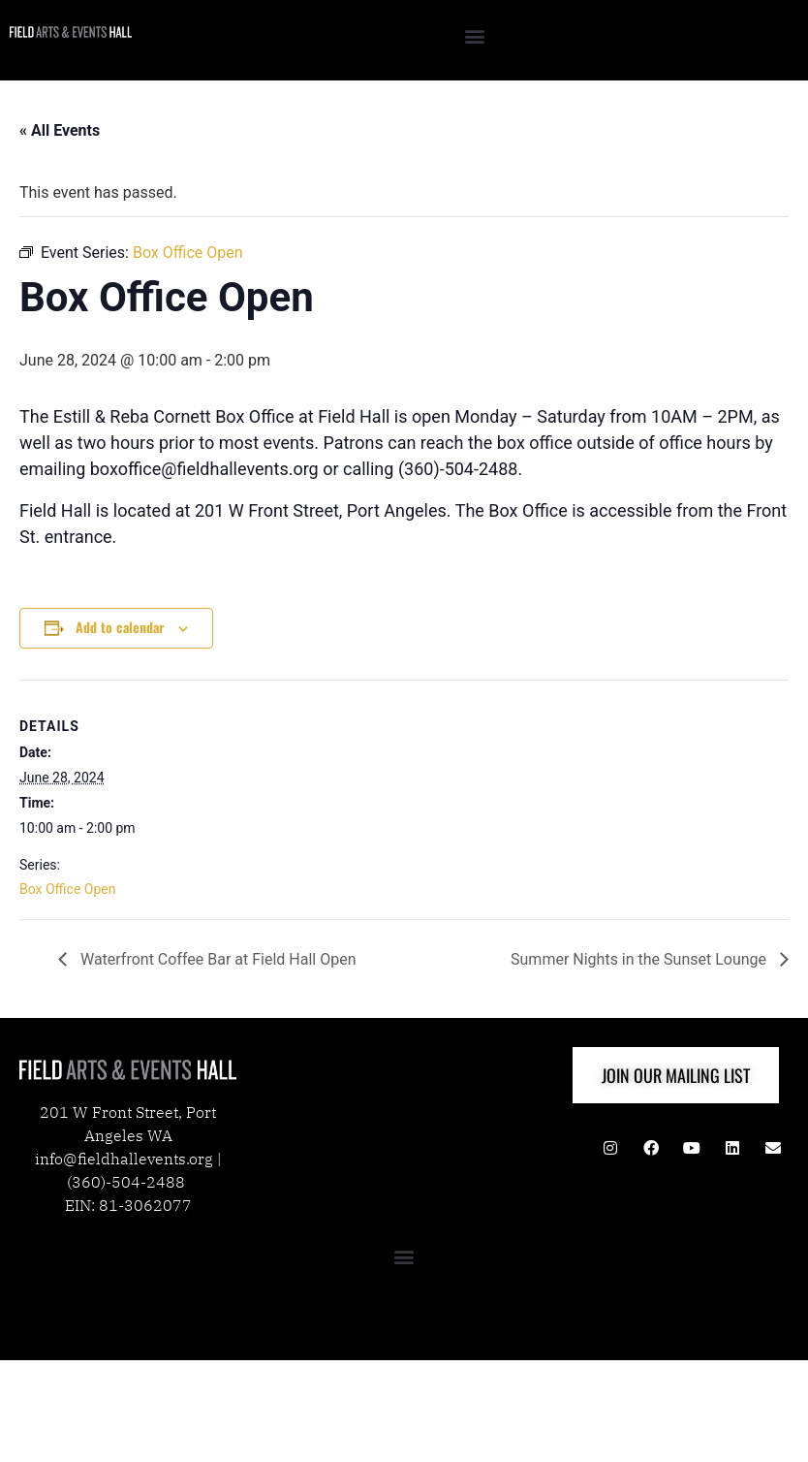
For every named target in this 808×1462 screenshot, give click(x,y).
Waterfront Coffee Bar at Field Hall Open (217, 959)
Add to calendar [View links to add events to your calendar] (120, 627)
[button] (475, 35)
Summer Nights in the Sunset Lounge (640, 959)
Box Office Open (67, 889)
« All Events (59, 130)
